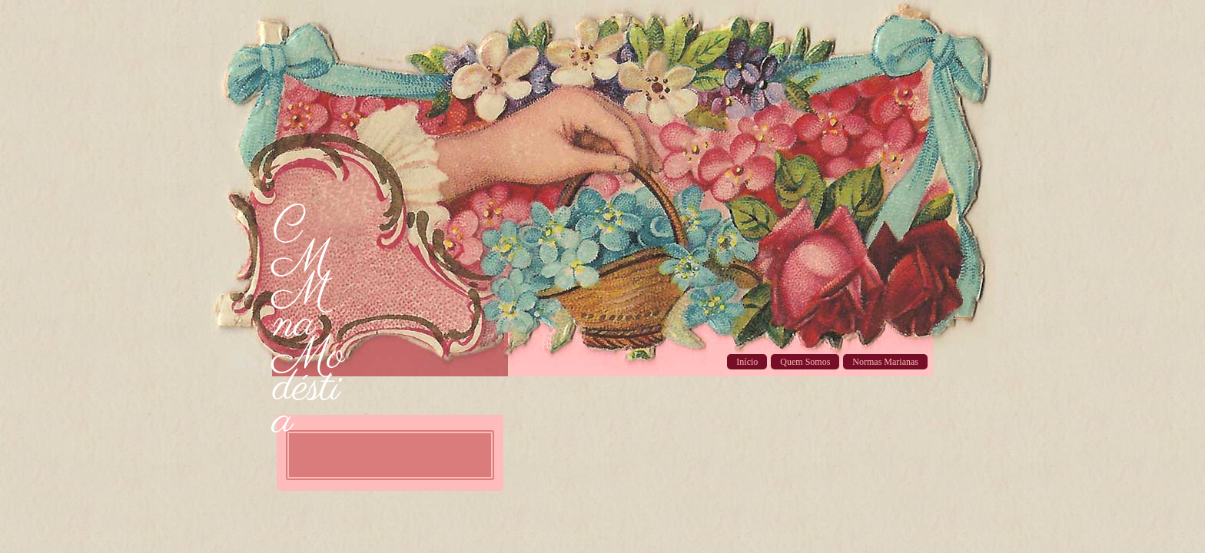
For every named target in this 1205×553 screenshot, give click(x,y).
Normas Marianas (885, 361)
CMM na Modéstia (308, 324)
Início (747, 361)
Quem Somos (805, 361)
